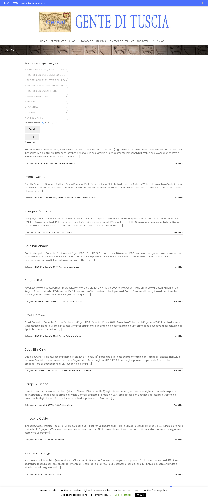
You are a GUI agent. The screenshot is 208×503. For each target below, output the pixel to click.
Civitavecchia (65, 370)
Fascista (54, 370)
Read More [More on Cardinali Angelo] (178, 267)
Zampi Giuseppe (36, 384)
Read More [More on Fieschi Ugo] (178, 163)
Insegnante (58, 198)
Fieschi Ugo (33, 142)
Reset (31, 137)
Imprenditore (41, 301)
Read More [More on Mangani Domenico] (178, 232)
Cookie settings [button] (122, 494)
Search (32, 129)
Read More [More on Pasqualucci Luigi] (178, 474)
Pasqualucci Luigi (37, 453)
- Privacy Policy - (101, 494)
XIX (65, 198)
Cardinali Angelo (37, 246)
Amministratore (42, 163)
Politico (65, 163)
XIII (60, 163)
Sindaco (73, 301)
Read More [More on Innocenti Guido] (178, 439)
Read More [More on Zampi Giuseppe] (178, 405)
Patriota (62, 267)
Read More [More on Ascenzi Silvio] (178, 301)
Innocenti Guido (36, 418)
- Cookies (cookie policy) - (155, 490)
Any (45, 122)
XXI (61, 301)
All (55, 122)
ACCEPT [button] (140, 495)
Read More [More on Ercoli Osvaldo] (178, 336)
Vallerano (70, 336)
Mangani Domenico (39, 211)
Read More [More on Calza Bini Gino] (178, 370)
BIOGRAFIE (54, 163)
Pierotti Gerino (35, 177)
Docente (48, 198)
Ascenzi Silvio (34, 280)
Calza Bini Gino (35, 349)
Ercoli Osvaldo (35, 315)
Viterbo (72, 163)
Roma (89, 370)
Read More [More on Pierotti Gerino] (178, 198)
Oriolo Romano (83, 198)
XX (68, 198)
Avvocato (39, 232)
